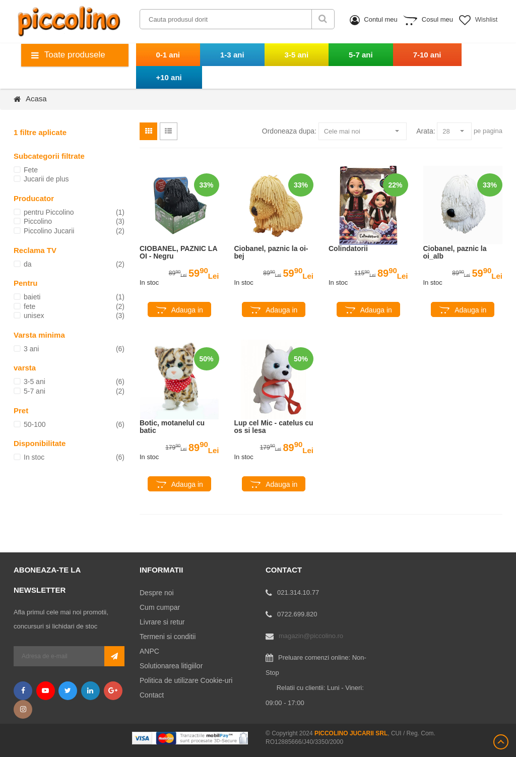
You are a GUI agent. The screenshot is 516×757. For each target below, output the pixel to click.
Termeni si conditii (168, 637)
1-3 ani (232, 54)
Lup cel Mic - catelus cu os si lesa (273, 426)
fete (29, 306)
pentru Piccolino (49, 212)
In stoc (34, 457)
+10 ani (169, 77)
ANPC (149, 651)
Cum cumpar (160, 607)
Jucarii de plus (46, 178)
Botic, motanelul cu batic (172, 426)
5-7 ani (361, 54)
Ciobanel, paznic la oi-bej (271, 252)
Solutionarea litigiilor (171, 666)
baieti (32, 296)
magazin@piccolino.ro (311, 636)
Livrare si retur (162, 622)
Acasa (36, 98)
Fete (31, 169)
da (28, 264)
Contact (152, 695)
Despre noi (157, 593)
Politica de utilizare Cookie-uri (186, 680)
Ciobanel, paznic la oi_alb (455, 252)
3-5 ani (297, 54)
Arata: (425, 131)
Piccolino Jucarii (49, 230)
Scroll (500, 741)
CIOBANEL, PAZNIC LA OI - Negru (178, 252)
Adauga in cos (187, 311)
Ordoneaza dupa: (289, 131)
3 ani (31, 348)
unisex (34, 315)
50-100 (35, 424)
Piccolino (38, 221)
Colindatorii (348, 249)
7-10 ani (427, 54)
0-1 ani (168, 54)
